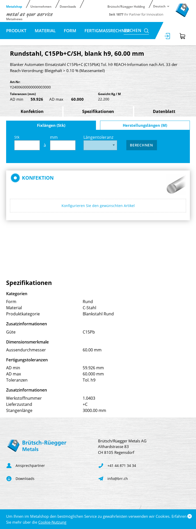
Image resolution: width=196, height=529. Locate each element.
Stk (27, 142)
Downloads (68, 6)
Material (45, 30)
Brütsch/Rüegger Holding (126, 6)
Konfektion (32, 111)
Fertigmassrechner (107, 30)
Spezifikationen (98, 111)
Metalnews (14, 19)
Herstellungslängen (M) (145, 125)
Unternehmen (41, 6)
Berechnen (141, 145)
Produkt (16, 30)
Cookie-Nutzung (52, 522)
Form (70, 30)
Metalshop (14, 6)
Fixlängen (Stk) (51, 125)
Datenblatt (164, 111)
